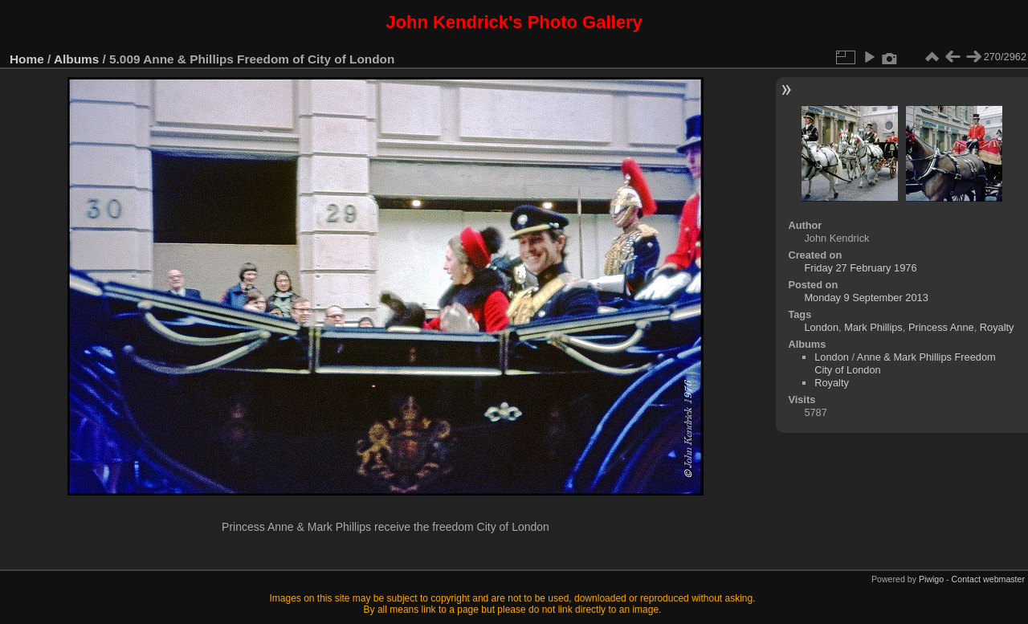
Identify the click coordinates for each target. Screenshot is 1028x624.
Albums (76, 59)
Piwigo (931, 579)
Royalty (997, 327)
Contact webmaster (988, 579)
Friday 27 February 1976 (860, 268)
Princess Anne (941, 327)
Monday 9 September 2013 (866, 298)
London (821, 327)
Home (27, 59)
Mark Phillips (873, 327)
